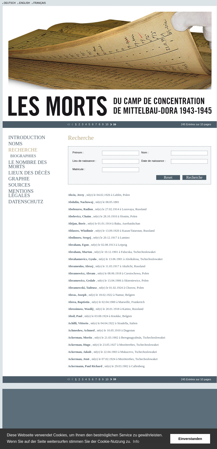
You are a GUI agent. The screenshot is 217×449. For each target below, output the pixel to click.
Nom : (145, 152)
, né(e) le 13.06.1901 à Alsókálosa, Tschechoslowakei (115, 259)
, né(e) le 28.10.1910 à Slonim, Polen (102, 216)
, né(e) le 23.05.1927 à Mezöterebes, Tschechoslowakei (113, 344)
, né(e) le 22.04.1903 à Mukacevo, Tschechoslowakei (112, 352)
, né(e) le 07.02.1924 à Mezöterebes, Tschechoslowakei (113, 359)
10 (106, 124)
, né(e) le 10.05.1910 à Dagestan (101, 330)
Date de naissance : (153, 160)
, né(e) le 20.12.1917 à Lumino (98, 237)
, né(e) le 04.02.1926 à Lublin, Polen (99, 195)
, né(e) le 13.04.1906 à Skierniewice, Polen (108, 280)
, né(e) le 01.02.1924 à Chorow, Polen (106, 287)
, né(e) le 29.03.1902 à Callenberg (106, 366)
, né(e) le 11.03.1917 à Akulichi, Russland (106, 266)
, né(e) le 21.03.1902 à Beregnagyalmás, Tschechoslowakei (116, 337)
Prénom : (78, 152)
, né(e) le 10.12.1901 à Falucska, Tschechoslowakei (111, 252)
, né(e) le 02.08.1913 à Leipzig (97, 244)
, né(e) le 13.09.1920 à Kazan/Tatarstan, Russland (111, 230)
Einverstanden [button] (190, 439)
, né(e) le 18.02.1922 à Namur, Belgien (101, 295)
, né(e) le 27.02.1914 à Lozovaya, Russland (107, 209)
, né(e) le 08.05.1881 (93, 202)
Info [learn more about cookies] (136, 441)
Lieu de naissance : (84, 160)
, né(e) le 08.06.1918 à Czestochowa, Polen (108, 273)
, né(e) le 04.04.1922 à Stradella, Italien (102, 323)
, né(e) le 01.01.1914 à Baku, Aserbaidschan (104, 223)
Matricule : (78, 169)
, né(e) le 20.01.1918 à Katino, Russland (105, 309)
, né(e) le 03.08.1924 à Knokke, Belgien (100, 316)
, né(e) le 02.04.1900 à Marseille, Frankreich (106, 302)
